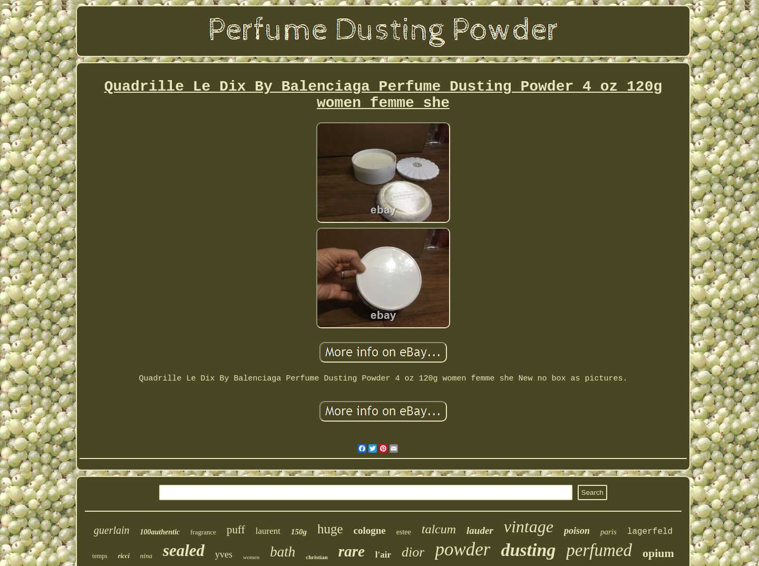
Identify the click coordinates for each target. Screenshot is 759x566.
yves (223, 554)
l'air (383, 555)
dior (413, 552)
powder (462, 549)
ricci (124, 556)
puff (236, 529)
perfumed (599, 550)
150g (299, 532)
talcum (439, 529)
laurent (268, 531)
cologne (370, 530)
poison (577, 530)
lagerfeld (650, 531)
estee (403, 532)
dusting (528, 550)
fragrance (203, 532)
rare (351, 551)
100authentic (160, 532)
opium (658, 553)
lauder (479, 530)
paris (608, 532)
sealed (184, 550)
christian (317, 557)
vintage (528, 526)
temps (100, 556)
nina (146, 556)
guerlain (112, 530)
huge (330, 529)
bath (282, 552)
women (251, 557)
